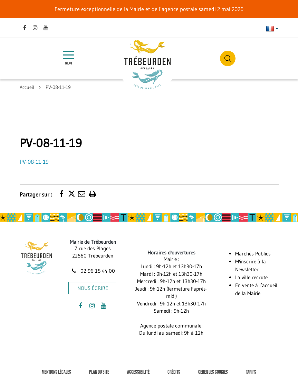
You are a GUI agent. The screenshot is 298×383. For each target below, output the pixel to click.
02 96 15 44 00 (93, 271)
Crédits (173, 372)
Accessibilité (138, 372)
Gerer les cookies (213, 372)
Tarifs (251, 372)
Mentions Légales (56, 372)
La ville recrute (251, 277)
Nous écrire (92, 288)
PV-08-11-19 (34, 161)
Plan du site (99, 372)
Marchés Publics (253, 253)
